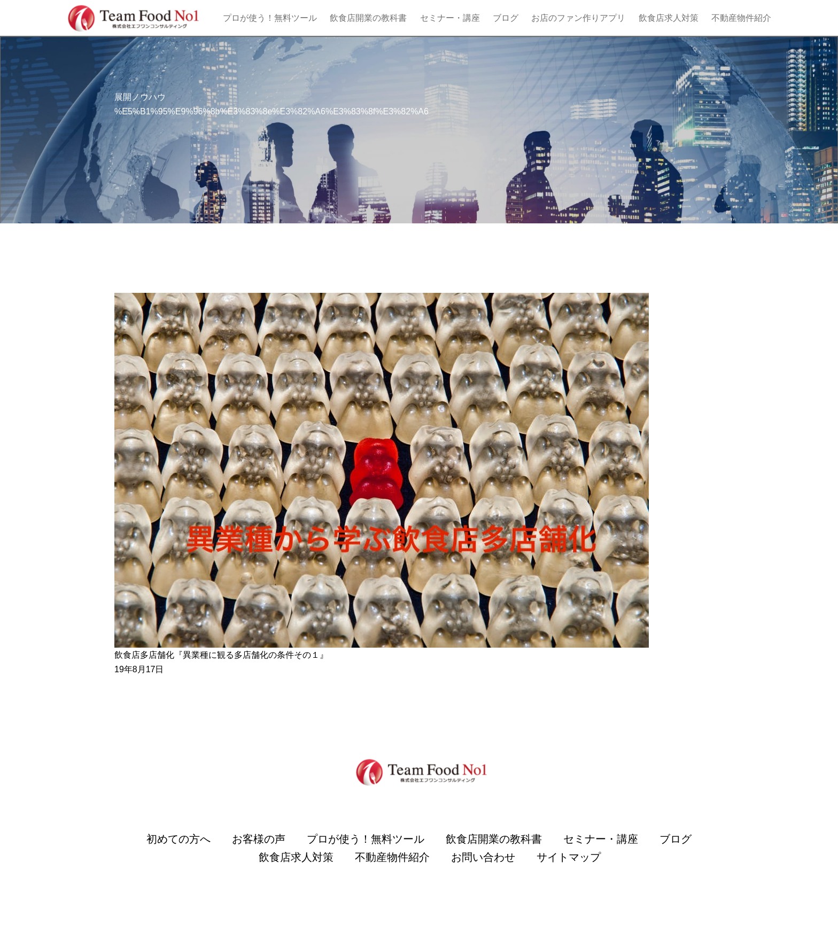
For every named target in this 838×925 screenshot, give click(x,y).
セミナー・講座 (450, 17)
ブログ (505, 17)
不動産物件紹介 (741, 17)
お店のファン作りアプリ (578, 17)
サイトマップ (569, 857)
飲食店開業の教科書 (368, 17)
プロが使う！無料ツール (270, 17)
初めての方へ (178, 839)
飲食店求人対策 (669, 17)
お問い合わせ (483, 857)
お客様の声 (258, 839)
